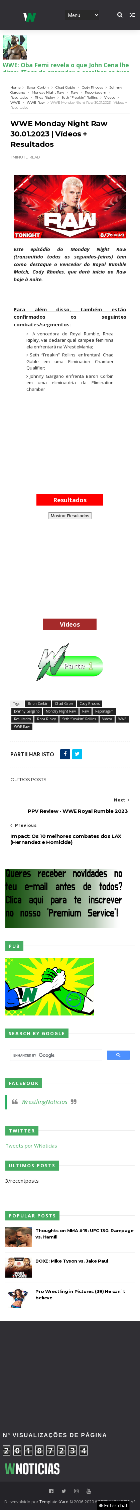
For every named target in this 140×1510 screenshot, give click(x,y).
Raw (74, 92)
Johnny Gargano (26, 711)
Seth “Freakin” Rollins (79, 97)
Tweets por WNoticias (31, 1145)
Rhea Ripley (45, 97)
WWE (15, 102)
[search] (55, 1055)
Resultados (19, 97)
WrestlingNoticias (44, 1102)
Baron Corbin (37, 87)
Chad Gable (65, 87)
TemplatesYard (53, 1502)
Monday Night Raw (48, 92)
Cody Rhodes (92, 87)
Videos (109, 97)
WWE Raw (36, 102)
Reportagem (95, 92)
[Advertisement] (70, 442)
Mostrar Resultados (70, 515)
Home (15, 87)
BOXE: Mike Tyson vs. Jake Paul (71, 1261)
